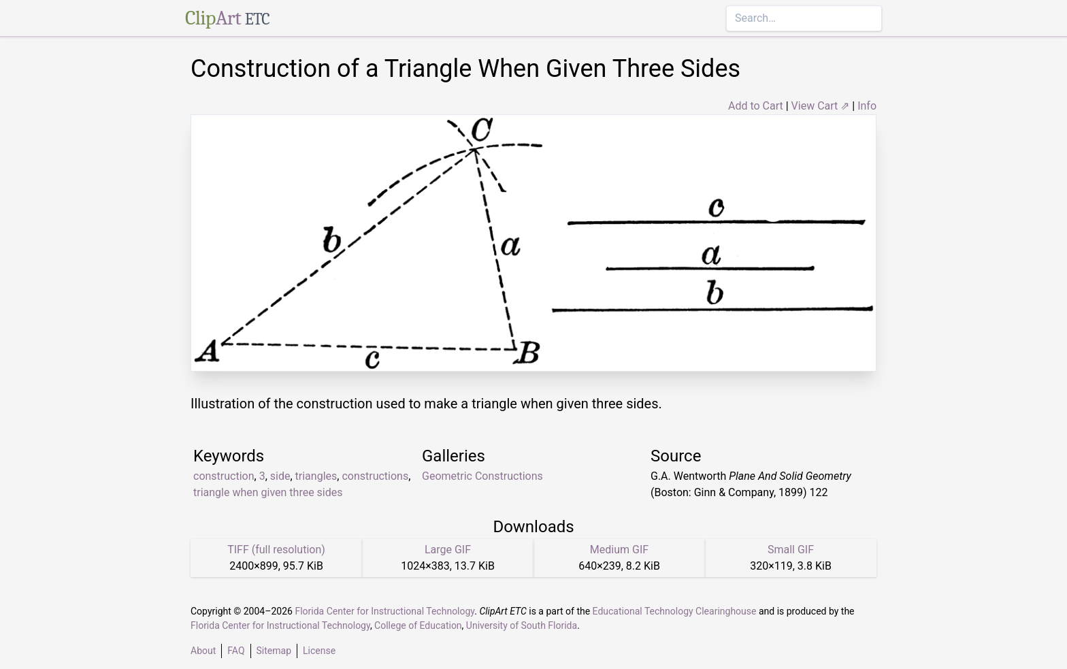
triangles (316, 476)
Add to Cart (755, 105)
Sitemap (274, 650)
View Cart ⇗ (820, 105)
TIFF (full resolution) (276, 549)
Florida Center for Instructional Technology (384, 611)
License (319, 650)
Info (866, 105)
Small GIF (791, 549)
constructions (375, 476)
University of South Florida (521, 625)
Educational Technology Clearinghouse (675, 611)
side (280, 476)
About (203, 650)
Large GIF (448, 549)
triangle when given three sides (268, 492)
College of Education (418, 625)
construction (224, 476)
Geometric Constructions (482, 476)
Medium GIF (619, 549)
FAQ (235, 650)
